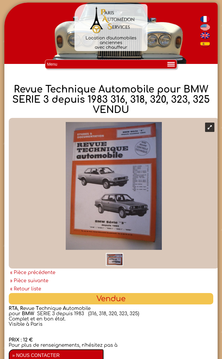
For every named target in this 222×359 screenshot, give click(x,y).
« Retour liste (25, 289)
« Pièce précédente (33, 272)
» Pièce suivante (29, 280)
